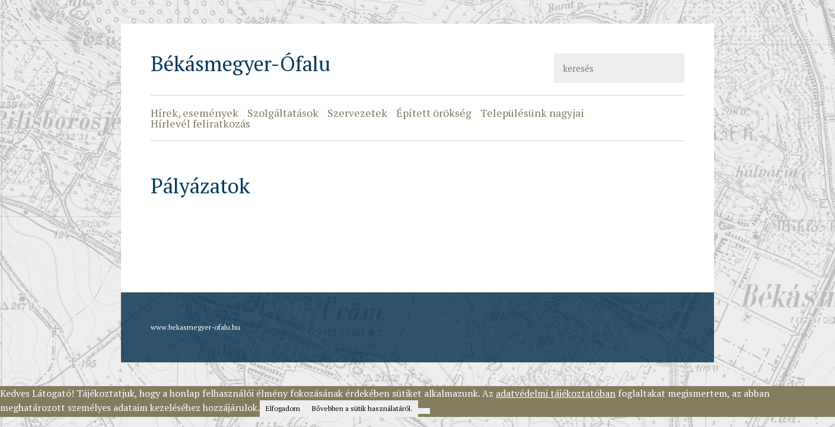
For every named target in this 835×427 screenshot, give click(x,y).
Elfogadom (283, 408)
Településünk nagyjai (532, 112)
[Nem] (424, 411)
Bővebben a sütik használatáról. (362, 408)
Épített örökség (433, 112)
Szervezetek (357, 112)
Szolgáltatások (282, 112)
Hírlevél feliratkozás (200, 123)
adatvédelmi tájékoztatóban (556, 393)
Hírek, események (194, 112)
